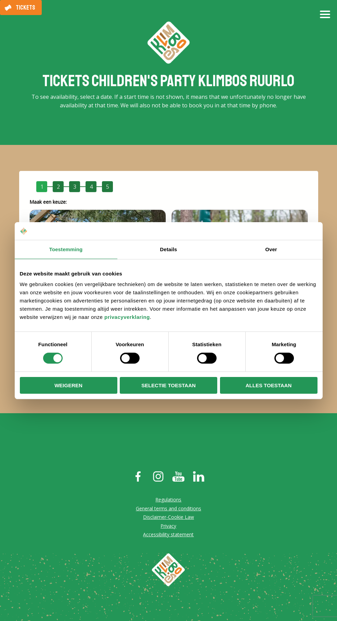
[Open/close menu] (325, 17)
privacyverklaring (127, 317)
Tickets (25, 7)
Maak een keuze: (48, 203)
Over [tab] (271, 249)
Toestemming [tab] (66, 249)
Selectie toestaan (168, 385)
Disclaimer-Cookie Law (168, 518)
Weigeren (68, 385)
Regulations (168, 500)
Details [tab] (168, 249)
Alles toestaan (268, 385)
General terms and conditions (168, 509)
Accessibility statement (168, 535)
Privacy (168, 526)
